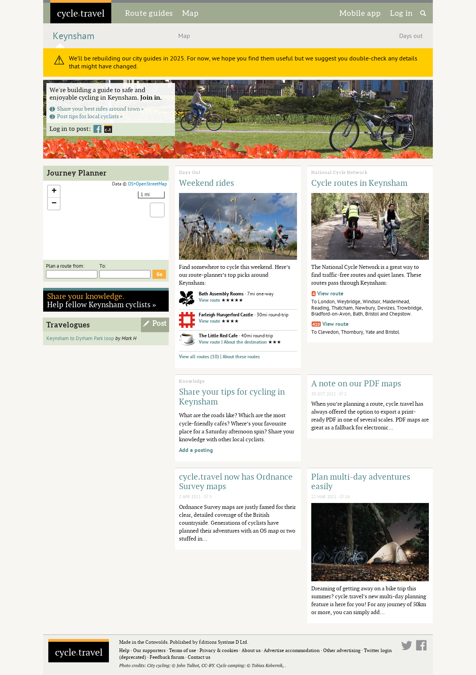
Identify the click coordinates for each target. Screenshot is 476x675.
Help (124, 650)
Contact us (199, 657)
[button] (54, 191)
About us (251, 650)
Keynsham (73, 36)
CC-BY (207, 665)
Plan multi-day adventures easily (360, 481)
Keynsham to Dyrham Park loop (80, 338)
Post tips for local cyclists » (86, 116)
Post (159, 323)
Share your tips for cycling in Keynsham (232, 396)
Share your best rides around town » (97, 108)
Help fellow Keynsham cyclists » (101, 300)
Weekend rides (206, 182)
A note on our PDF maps (356, 383)
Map (190, 13)
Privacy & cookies (219, 650)
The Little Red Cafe (218, 335)
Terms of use (182, 650)
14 (345, 496)
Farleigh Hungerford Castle (226, 315)
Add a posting (196, 450)
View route (209, 300)
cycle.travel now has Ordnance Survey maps (236, 481)
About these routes (241, 356)
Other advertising (341, 650)
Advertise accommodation (292, 650)
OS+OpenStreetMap (147, 184)
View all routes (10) (199, 356)
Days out (411, 36)
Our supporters (149, 650)
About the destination (245, 342)
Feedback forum (167, 657)
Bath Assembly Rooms (221, 294)
